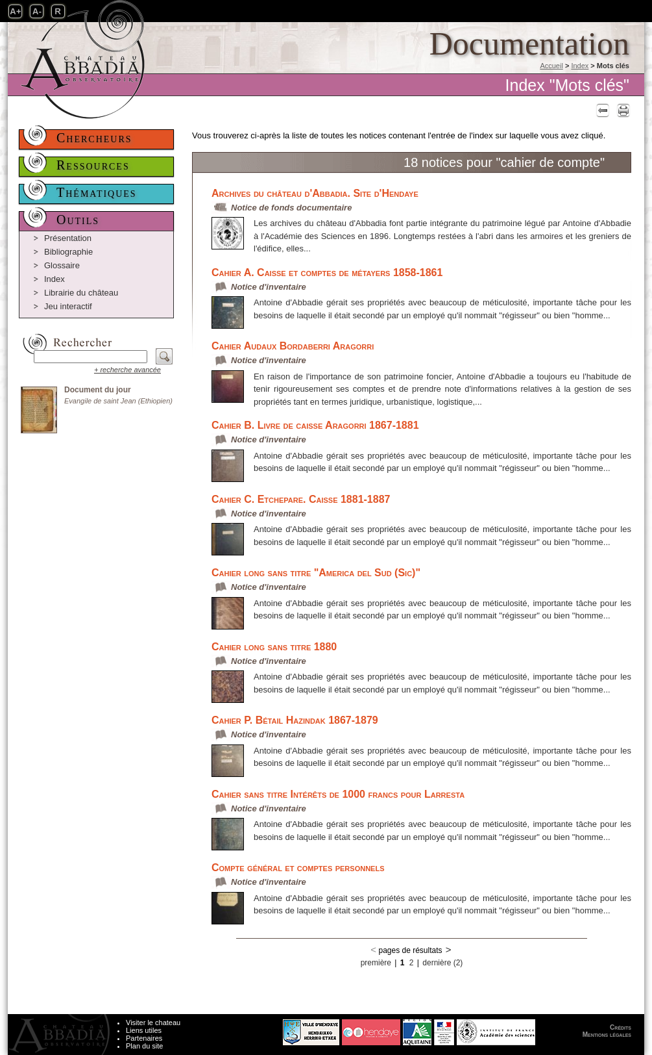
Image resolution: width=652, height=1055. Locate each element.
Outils (77, 219)
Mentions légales (607, 1034)
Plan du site (144, 1046)
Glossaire (62, 265)
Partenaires (144, 1038)
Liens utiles (144, 1030)
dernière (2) (442, 962)
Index (579, 66)
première (376, 962)
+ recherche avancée (127, 370)
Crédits (620, 1027)
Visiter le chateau (153, 1022)
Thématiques (96, 192)
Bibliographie (68, 252)
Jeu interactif (68, 306)
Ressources (93, 165)
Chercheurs (94, 138)
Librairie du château (81, 293)
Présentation (67, 238)
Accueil (551, 66)
